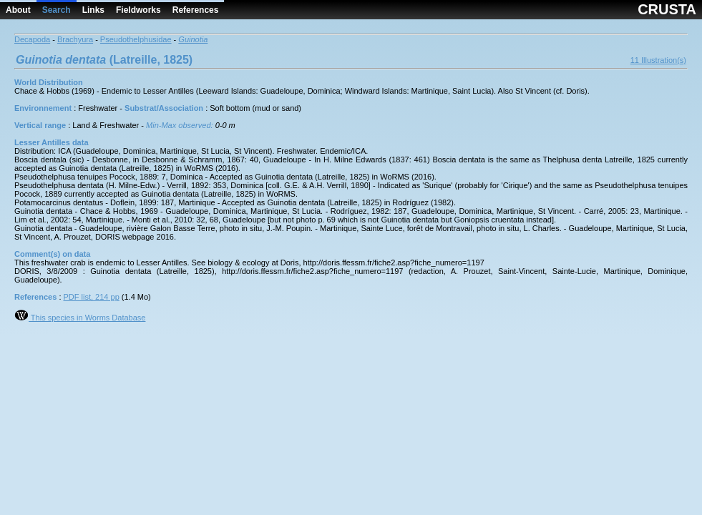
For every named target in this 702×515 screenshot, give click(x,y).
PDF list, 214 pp (92, 297)
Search (56, 10)
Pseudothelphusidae (136, 39)
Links (93, 10)
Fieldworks (138, 10)
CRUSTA (667, 9)
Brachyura (75, 39)
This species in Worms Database (79, 317)
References (195, 10)
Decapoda (32, 39)
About (18, 10)
